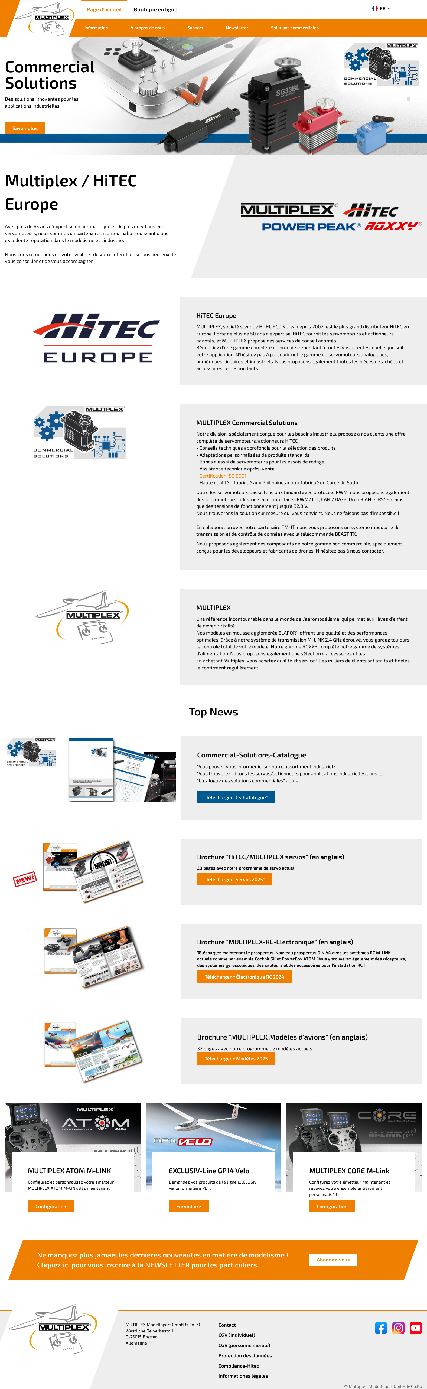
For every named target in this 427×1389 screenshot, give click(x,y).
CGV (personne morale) (244, 1345)
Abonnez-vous (333, 1260)
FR (379, 8)
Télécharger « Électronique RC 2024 (244, 977)
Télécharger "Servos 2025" (235, 879)
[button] (408, 93)
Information (96, 27)
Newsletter (237, 27)
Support (195, 27)
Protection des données (245, 1355)
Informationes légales (243, 1376)
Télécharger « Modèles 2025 (236, 1058)
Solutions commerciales (295, 27)
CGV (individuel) (237, 1335)
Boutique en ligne (155, 9)
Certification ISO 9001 (223, 476)
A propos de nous (148, 27)
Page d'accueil (104, 9)
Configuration (50, 1206)
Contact (227, 1325)
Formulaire (188, 1206)
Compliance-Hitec (239, 1366)
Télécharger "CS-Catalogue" (236, 797)
